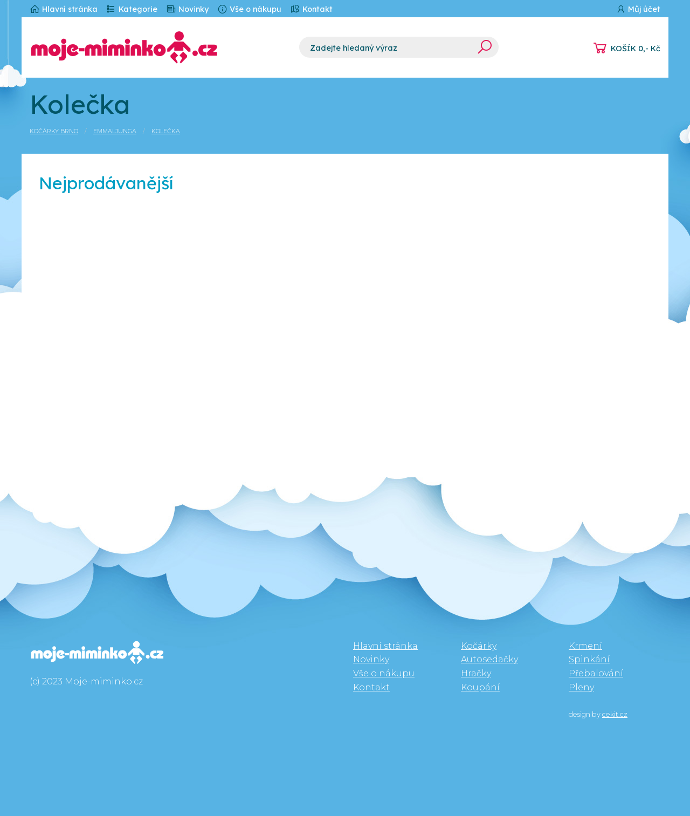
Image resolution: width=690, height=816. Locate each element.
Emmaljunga (114, 131)
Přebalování (596, 673)
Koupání (480, 687)
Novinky (187, 9)
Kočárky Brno (54, 131)
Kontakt (311, 9)
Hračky (476, 673)
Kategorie (131, 9)
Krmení (585, 646)
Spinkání (589, 659)
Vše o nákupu (249, 9)
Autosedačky (489, 659)
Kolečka (165, 131)
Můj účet (638, 9)
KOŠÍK (635, 48)
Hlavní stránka (64, 9)
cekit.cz (614, 714)
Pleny (581, 687)
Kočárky (478, 646)
